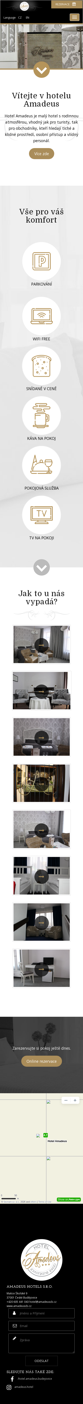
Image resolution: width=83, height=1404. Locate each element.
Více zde (41, 153)
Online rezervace (42, 1061)
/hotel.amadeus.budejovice (35, 1379)
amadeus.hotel (23, 1387)
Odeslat (42, 1361)
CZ (20, 17)
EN (27, 17)
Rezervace (66, 4)
